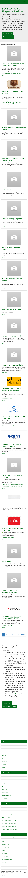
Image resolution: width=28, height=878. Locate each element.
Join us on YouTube (6, 868)
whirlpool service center (7, 398)
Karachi (3, 75)
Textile (3, 775)
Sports (3, 781)
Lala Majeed (6, 190)
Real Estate (4, 786)
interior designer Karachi (7, 101)
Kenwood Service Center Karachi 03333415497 (11, 617)
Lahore (3, 257)
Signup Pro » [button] (7, 703)
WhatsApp (17, 694)
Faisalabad (4, 755)
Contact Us (4, 853)
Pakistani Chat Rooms (7, 817)
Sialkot (3, 750)
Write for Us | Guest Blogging (8, 837)
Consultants (4, 798)
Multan (3, 767)
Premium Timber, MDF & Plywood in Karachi (11, 591)
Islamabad (4, 752)
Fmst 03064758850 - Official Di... (9, 820)
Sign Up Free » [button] (7, 33)
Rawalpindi (4, 758)
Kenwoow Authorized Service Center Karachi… (13, 159)
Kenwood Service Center (7, 625)
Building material (12, 484)
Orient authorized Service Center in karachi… (11, 445)
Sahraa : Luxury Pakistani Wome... (10, 829)
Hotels (3, 783)
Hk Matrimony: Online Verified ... (9, 806)
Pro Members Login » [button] (9, 706)
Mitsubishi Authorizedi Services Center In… (14, 129)
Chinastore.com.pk (6, 811)
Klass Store (6, 561)
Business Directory (6, 847)
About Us (4, 850)
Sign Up (4, 841)
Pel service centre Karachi (8, 425)
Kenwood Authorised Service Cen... (10, 809)
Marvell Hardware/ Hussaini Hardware (12, 280)
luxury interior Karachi (7, 102)
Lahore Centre (7, 505)
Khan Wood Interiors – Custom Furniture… (13, 92)
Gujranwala (4, 372)
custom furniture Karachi (18, 101)
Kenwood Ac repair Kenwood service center (11, 73)
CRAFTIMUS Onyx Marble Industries (12, 476)
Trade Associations (6, 795)
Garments (4, 778)
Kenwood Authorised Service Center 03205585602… (13, 65)
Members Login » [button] (8, 37)
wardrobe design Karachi (7, 103)
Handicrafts (18, 484)
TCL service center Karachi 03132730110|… (12, 529)
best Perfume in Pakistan (11, 310)
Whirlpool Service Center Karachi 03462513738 (11, 390)
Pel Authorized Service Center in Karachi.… (13, 417)
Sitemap (4, 862)
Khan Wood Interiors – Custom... (9, 826)
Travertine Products (17, 486)
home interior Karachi (18, 103)
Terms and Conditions (7, 859)
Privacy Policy (5, 856)
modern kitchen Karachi (17, 102)
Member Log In (5, 844)
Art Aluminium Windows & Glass (12, 249)
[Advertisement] (14, 723)
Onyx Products (9, 486)
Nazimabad (4, 761)
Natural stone (5, 484)
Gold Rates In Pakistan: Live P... (9, 823)
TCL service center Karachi (8, 537)
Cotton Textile (5, 792)
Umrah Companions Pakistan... (9, 814)
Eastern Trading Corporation (13, 219)
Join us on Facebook (6, 865)
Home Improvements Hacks (12, 365)
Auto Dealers (5, 789)
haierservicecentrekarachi (12, 336)
